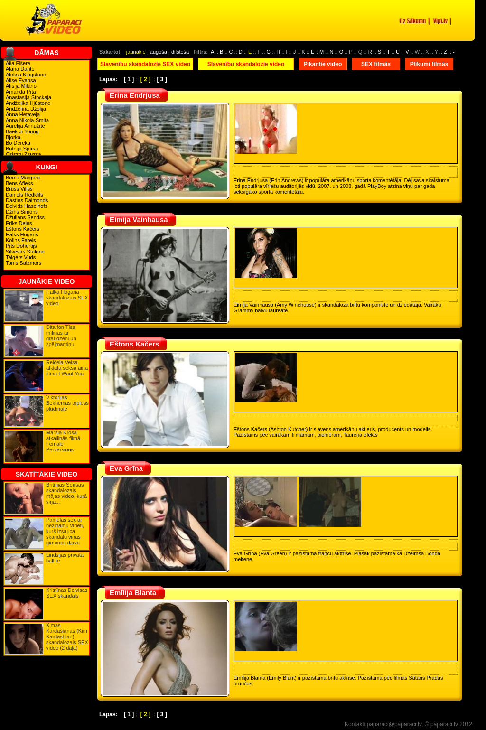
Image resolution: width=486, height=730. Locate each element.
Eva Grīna (126, 468)
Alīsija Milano (21, 86)
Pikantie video (323, 64)
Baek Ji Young (22, 131)
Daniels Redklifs (24, 194)
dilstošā (180, 52)
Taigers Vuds (21, 257)
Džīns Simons (22, 212)
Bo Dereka (18, 143)
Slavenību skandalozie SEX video (145, 64)
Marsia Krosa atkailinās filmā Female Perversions (63, 441)
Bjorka (13, 137)
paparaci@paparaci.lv (394, 724)
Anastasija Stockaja (28, 97)
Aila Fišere (18, 63)
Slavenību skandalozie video (246, 64)
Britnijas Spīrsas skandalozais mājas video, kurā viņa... (66, 493)
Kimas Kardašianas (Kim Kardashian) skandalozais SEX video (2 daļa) (67, 636)
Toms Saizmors (23, 263)
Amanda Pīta (21, 91)
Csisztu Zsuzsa (23, 154)
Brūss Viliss (19, 189)
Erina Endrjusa (135, 95)
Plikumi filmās (429, 64)
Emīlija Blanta (133, 593)
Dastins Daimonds (27, 200)
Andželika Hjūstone (28, 103)
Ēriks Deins (19, 223)
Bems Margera (23, 177)
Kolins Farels (21, 240)
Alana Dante (20, 69)
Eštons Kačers (22, 229)
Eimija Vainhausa (139, 219)
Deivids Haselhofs (26, 206)
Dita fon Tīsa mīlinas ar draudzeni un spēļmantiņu (61, 335)
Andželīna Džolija (26, 109)
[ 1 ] (129, 79)
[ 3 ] (162, 79)
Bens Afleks (19, 183)
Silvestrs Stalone (25, 251)
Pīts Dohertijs (21, 246)
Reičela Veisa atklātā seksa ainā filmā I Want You (67, 367)
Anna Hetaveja (23, 114)
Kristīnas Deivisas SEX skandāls (66, 593)
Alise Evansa (21, 80)
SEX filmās (376, 64)
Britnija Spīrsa (22, 148)
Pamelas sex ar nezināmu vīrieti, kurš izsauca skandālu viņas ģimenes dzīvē (65, 531)
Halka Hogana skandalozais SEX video (67, 297)
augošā (158, 52)
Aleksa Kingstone (26, 74)
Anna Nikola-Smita (27, 120)
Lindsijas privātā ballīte (65, 557)
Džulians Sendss (25, 217)
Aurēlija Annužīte (25, 126)
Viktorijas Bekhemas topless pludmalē (67, 403)
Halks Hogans (22, 234)
